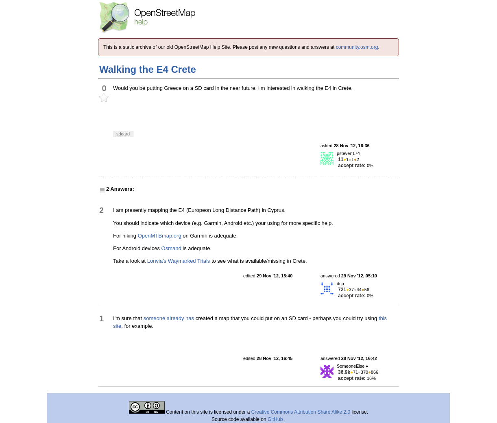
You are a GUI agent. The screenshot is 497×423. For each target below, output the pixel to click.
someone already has (169, 318)
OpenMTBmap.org (159, 236)
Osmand (171, 248)
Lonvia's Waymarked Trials (178, 261)
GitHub (276, 419)
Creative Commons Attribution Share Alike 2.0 (300, 412)
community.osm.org (357, 47)
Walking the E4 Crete (147, 69)
